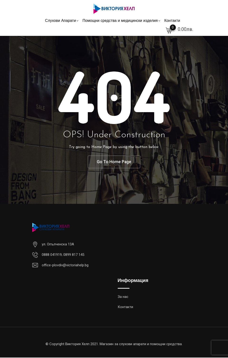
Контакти (172, 21)
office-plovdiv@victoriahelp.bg (65, 265)
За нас (123, 297)
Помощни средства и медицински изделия (120, 21)
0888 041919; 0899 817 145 (63, 255)
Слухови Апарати (60, 21)
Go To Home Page (114, 162)
